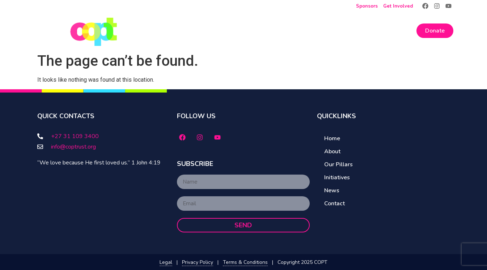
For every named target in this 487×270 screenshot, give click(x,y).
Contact (399, 31)
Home (207, 31)
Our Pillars (286, 30)
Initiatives (331, 31)
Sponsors (367, 6)
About (242, 30)
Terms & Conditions (245, 262)
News (366, 31)
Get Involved (398, 6)
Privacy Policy (197, 262)
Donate (435, 31)
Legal (166, 262)
